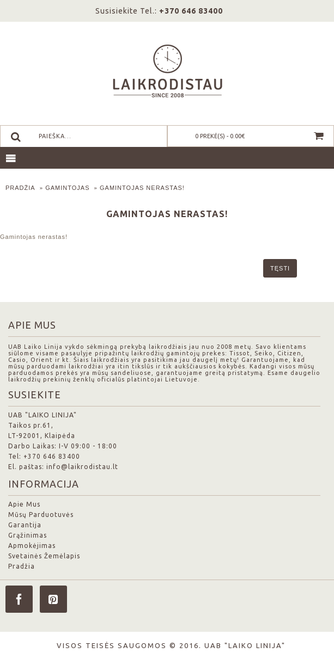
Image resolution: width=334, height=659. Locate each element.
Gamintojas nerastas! (142, 187)
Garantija (24, 524)
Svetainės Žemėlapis (44, 555)
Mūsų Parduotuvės (41, 514)
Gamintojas (67, 187)
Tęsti (280, 268)
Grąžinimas (27, 535)
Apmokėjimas (32, 545)
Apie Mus (24, 504)
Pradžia (20, 187)
